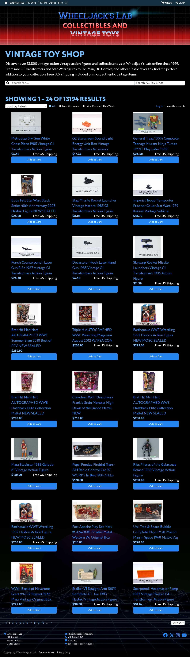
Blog (60, 3)
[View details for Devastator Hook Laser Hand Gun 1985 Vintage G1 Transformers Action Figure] (95, 258)
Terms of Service (46, 652)
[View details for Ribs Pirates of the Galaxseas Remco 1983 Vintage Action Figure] (156, 460)
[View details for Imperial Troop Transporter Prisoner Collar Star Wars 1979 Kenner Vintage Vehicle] (156, 196)
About (52, 3)
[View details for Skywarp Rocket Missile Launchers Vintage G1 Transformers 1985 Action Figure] (156, 261)
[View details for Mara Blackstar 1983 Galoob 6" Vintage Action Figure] (34, 457)
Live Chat (72, 640)
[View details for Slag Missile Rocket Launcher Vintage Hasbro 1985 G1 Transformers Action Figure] (95, 196)
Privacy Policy (63, 652)
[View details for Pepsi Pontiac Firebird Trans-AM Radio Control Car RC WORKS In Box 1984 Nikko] (95, 460)
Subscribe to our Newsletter (81, 644)
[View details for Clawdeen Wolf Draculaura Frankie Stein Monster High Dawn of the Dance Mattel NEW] (95, 396)
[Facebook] (165, 635)
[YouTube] (184, 635)
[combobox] (159, 83)
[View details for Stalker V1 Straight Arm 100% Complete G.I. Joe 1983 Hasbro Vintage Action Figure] (95, 584)
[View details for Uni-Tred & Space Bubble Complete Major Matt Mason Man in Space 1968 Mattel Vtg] (156, 522)
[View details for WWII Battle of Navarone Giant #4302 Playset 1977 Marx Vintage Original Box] (34, 584)
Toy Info (42, 3)
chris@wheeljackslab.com (80, 634)
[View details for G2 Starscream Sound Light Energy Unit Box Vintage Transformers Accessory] (95, 134)
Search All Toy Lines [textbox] (149, 83)
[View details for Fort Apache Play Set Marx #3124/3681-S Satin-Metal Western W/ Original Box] (95, 522)
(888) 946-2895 (75, 637)
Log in (159, 106)
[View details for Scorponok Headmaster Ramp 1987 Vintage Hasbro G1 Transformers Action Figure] (156, 584)
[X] (172, 635)
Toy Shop (31, 3)
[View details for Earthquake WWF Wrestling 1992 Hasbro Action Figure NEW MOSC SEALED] (156, 325)
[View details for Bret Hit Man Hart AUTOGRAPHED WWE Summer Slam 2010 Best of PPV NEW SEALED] (34, 328)
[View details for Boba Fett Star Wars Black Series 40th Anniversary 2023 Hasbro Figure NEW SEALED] (34, 196)
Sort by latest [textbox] (17, 106)
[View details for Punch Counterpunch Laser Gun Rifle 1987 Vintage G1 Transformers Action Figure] (34, 258)
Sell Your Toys (17, 3)
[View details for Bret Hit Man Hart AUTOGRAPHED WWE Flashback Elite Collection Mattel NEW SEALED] (34, 396)
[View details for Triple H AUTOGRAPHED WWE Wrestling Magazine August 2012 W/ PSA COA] (95, 325)
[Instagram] (178, 635)
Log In (180, 2)
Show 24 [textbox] (177, 623)
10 (43, 623)
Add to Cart (34, 159)
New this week (70, 106)
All (54, 106)
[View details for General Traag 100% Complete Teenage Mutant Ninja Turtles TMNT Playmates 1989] (156, 134)
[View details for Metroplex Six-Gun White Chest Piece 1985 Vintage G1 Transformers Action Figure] (34, 134)
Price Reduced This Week (100, 106)
